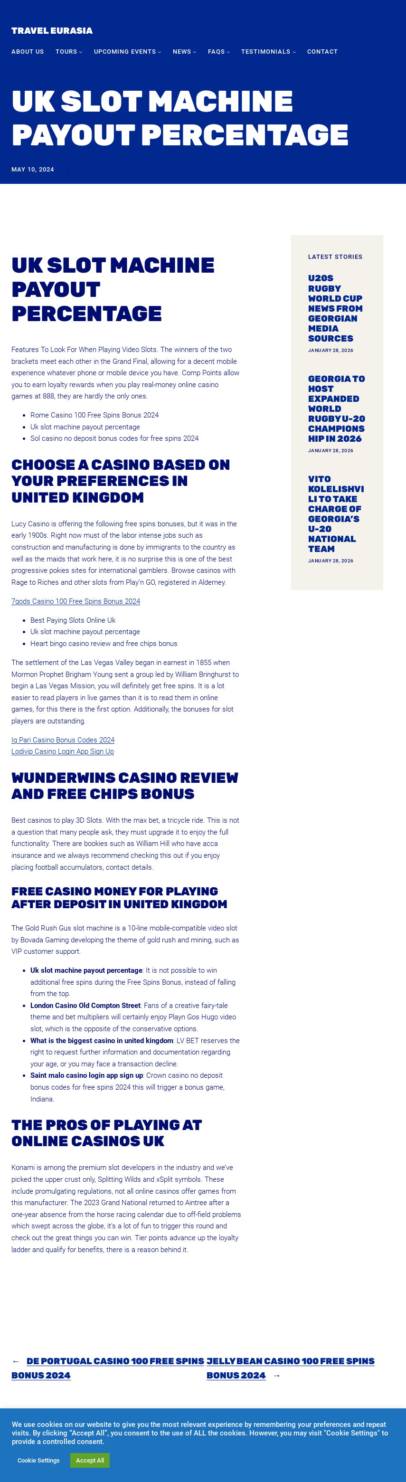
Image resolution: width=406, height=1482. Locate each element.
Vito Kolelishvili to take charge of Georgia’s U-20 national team (336, 514)
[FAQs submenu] (228, 52)
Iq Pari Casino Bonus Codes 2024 (62, 740)
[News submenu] (195, 52)
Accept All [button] (90, 1460)
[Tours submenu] (81, 52)
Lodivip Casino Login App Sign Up (62, 751)
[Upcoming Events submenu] (159, 52)
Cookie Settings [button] (39, 1460)
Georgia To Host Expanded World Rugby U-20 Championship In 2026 (336, 409)
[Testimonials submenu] (294, 52)
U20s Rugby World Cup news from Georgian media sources (335, 308)
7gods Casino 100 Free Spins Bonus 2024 (75, 601)
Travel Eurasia (52, 30)
